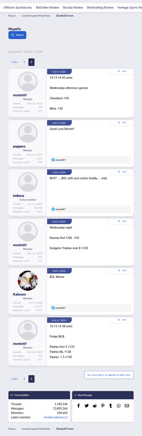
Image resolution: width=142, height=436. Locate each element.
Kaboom (19, 294)
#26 (124, 319)
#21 (124, 71)
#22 (124, 122)
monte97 (17, 52)
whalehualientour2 (56, 417)
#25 (124, 270)
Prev (15, 62)
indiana (18, 196)
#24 (124, 221)
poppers (19, 146)
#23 (124, 171)
